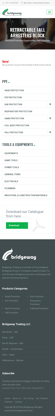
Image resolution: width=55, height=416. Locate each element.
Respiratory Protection (18, 111)
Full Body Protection (17, 125)
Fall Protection (14, 132)
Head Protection (14, 90)
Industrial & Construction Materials (26, 195)
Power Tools (12, 167)
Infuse (30, 410)
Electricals (11, 181)
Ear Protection (13, 104)
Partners (8, 401)
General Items (13, 174)
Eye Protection (13, 97)
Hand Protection (14, 118)
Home (7, 398)
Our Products (42, 398)
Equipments (11, 153)
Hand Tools (11, 160)
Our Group (28, 398)
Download (14, 225)
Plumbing (10, 188)
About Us (16, 398)
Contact (18, 401)
